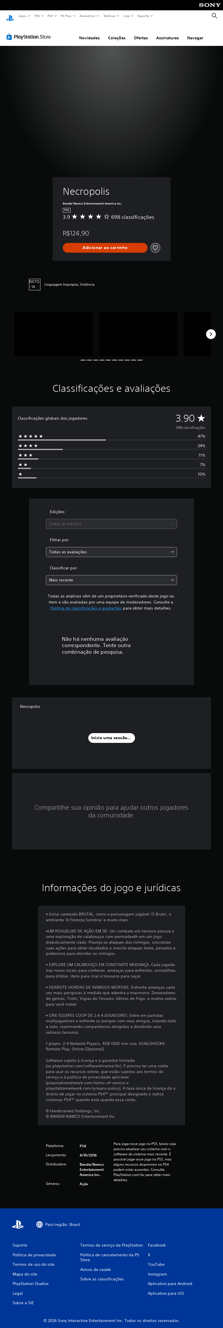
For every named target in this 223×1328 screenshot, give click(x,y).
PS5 (37, 16)
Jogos (22, 16)
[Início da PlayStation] (10, 16)
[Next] (211, 329)
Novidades (89, 32)
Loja (127, 16)
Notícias (109, 16)
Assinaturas (167, 32)
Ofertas (141, 32)
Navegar (195, 32)
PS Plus (66, 16)
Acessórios (87, 16)
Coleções (117, 32)
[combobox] (111, 518)
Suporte (143, 16)
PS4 (50, 16)
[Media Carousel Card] (54, 329)
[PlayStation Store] (30, 31)
